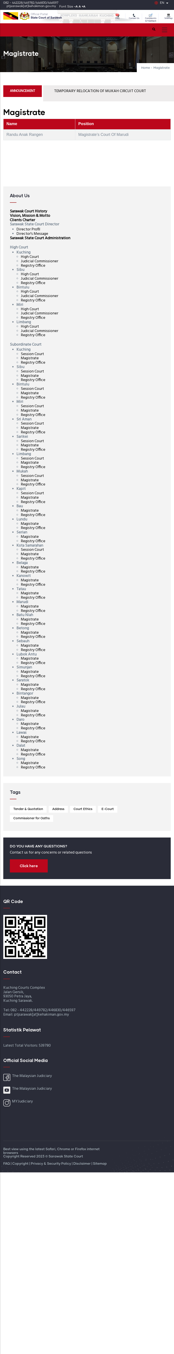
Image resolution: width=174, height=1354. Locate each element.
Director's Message (32, 234)
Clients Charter (22, 220)
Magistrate (30, 358)
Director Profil (28, 229)
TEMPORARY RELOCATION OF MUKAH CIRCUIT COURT (100, 91)
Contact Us (134, 17)
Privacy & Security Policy (51, 1163)
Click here (29, 865)
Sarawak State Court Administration (40, 238)
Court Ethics (83, 809)
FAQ (117, 17)
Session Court (32, 354)
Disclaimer (82, 1163)
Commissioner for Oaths (31, 818)
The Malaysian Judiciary (32, 1076)
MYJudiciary (22, 1101)
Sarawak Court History (28, 211)
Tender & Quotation (28, 809)
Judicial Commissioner (39, 261)
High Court (30, 257)
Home (145, 67)
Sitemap (168, 17)
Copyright (20, 1163)
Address (58, 809)
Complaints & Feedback (150, 18)
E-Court (108, 809)
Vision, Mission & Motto (30, 216)
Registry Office (33, 266)
